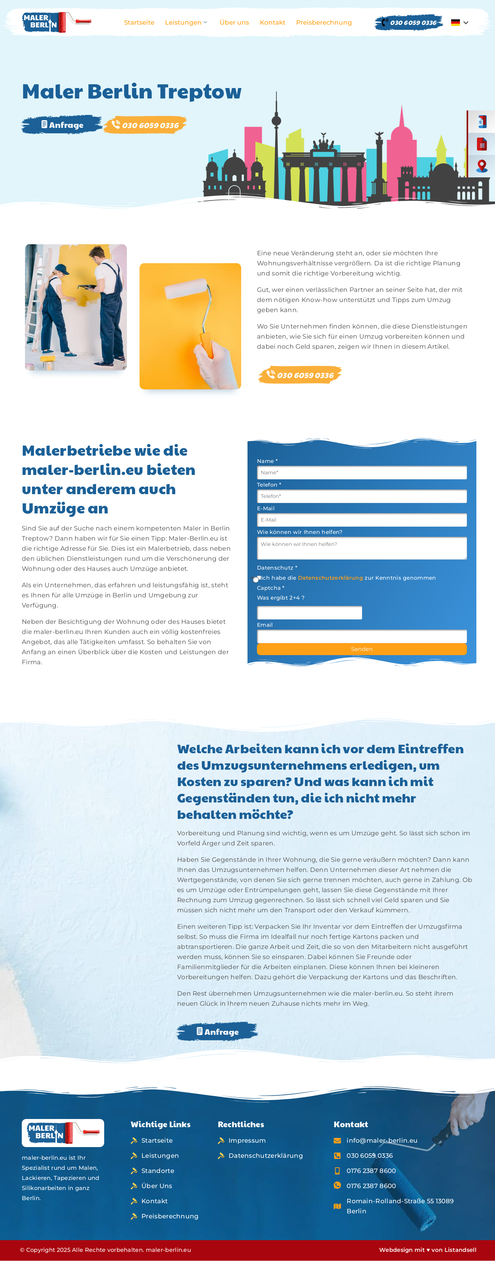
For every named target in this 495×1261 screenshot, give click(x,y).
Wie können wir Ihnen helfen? (300, 532)
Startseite (139, 22)
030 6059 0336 (408, 22)
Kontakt (272, 22)
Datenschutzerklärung (330, 578)
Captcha (271, 588)
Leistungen (186, 22)
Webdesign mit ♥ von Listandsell (427, 1249)
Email (265, 625)
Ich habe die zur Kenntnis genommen (348, 578)
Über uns (234, 22)
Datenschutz (277, 568)
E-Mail (266, 508)
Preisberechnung (324, 22)
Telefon (269, 485)
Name (267, 461)
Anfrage (62, 124)
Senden (362, 649)
